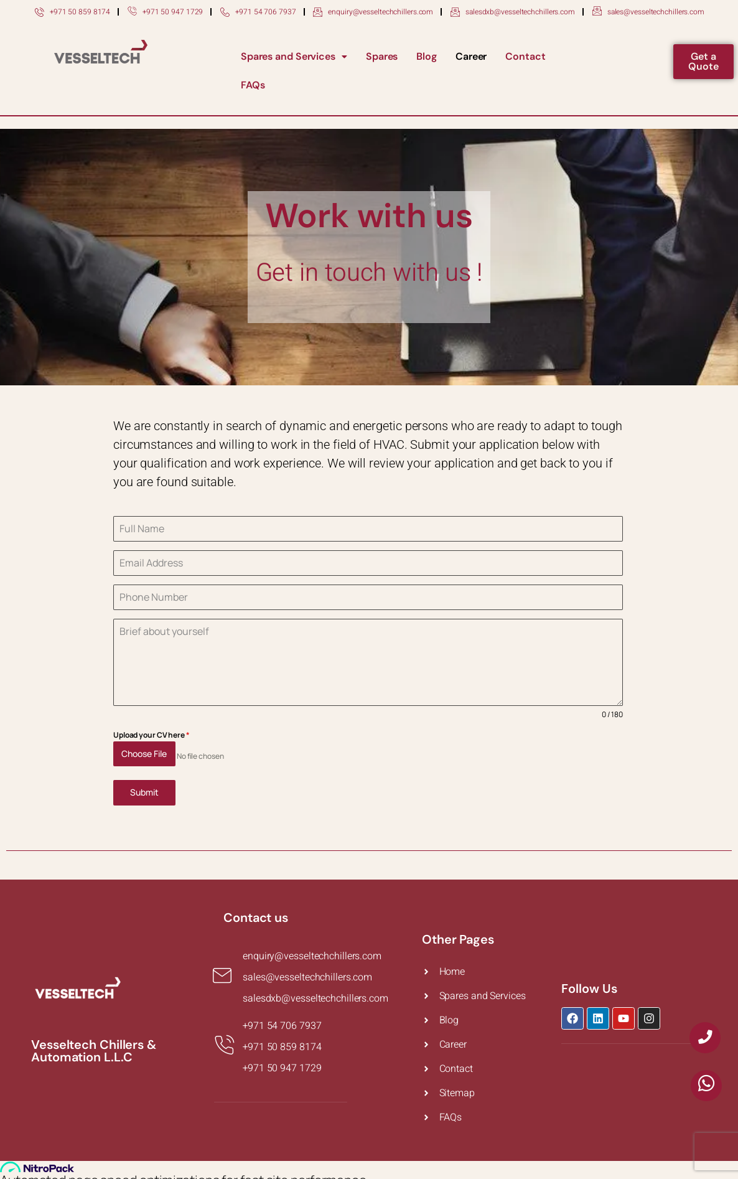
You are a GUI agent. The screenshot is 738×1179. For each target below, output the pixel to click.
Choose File (144, 753)
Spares (382, 56)
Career (471, 56)
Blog (426, 56)
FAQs (253, 85)
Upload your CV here (151, 735)
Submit (144, 787)
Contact (525, 56)
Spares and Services (294, 56)
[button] (294, 56)
